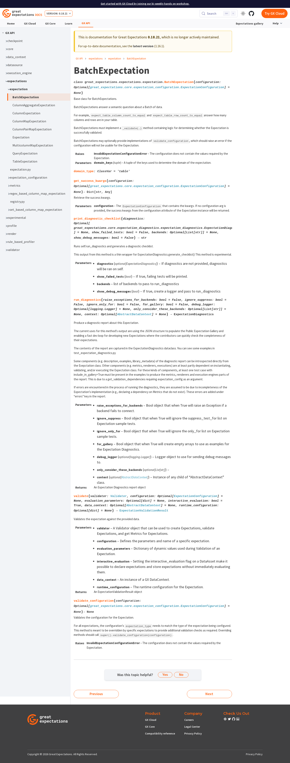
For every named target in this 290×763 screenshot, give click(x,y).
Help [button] (276, 23)
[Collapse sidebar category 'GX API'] (3, 32)
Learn (68, 23)
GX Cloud (30, 23)
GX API (86, 23)
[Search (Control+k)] (218, 13)
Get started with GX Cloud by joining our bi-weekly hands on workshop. (145, 3)
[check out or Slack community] (225, 720)
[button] (36, 40)
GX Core (50, 23)
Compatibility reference (160, 733)
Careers (189, 720)
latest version (143, 46)
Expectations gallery (249, 23)
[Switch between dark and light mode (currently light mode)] (243, 13)
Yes (165, 674)
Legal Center (192, 726)
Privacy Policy (193, 733)
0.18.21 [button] (63, 13)
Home (11, 23)
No (181, 674)
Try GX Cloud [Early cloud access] (274, 13)
